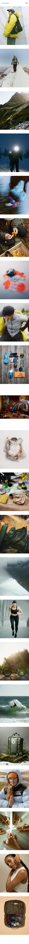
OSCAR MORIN (5, 3)
